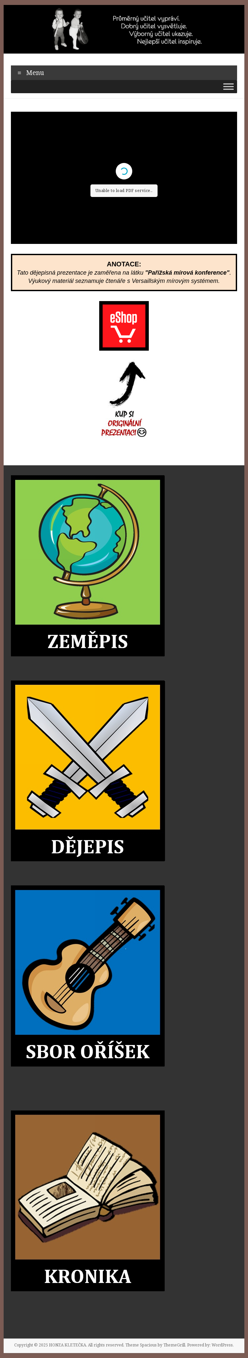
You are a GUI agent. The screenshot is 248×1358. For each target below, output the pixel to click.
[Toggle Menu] (228, 86)
